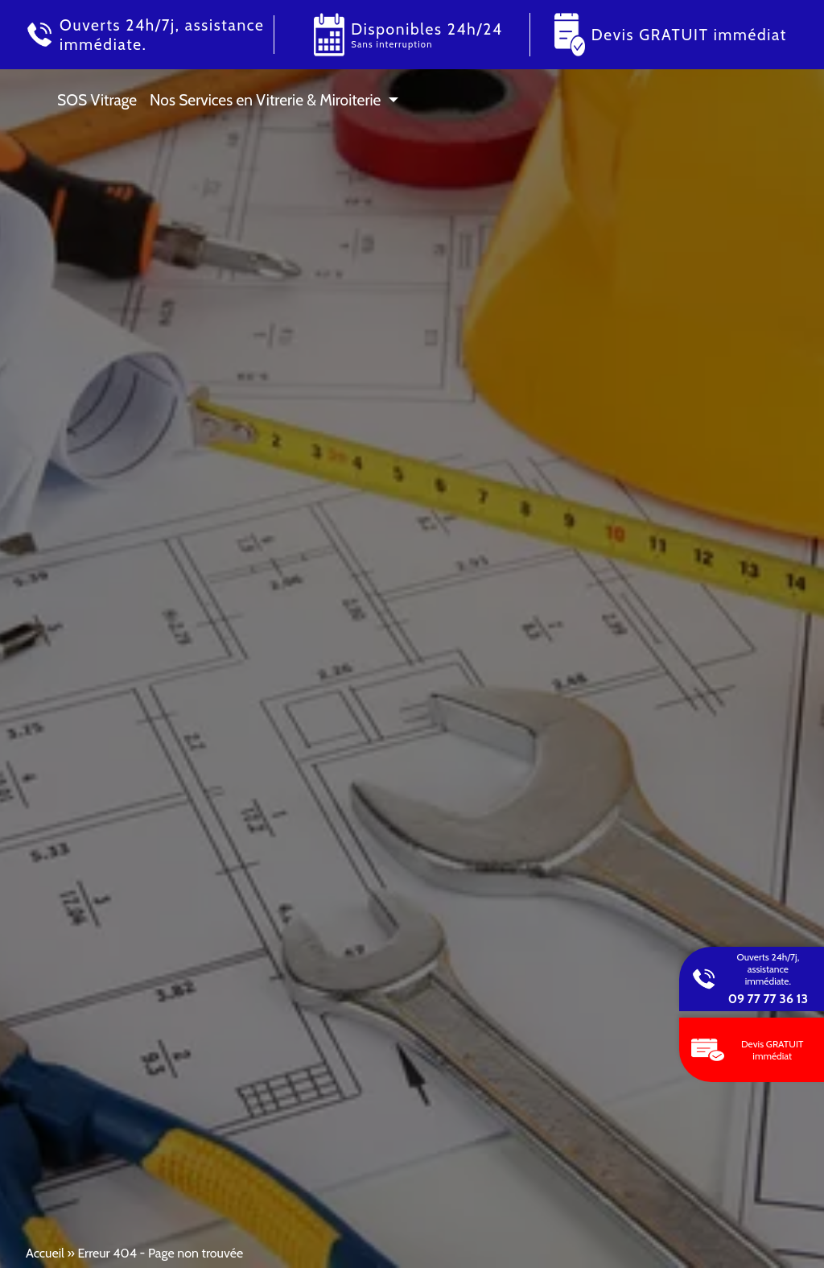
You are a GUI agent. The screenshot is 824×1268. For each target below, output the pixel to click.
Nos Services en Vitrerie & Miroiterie (265, 99)
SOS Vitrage (97, 99)
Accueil (45, 1253)
